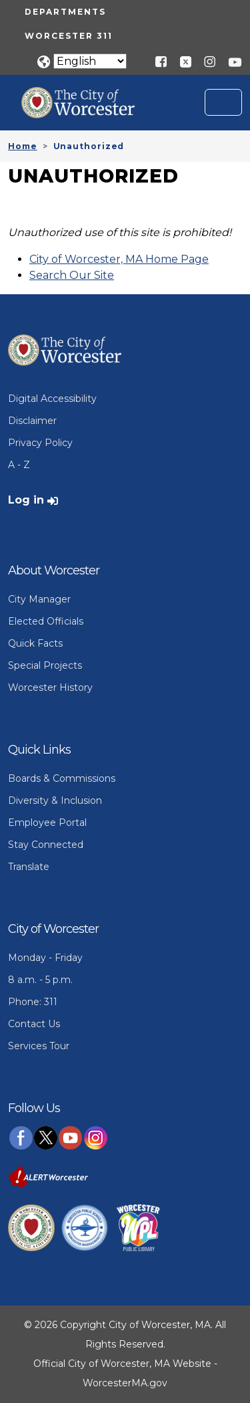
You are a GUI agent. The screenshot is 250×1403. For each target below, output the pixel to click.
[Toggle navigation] (223, 102)
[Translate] (90, 61)
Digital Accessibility (52, 399)
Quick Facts (35, 643)
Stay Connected (45, 845)
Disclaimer (32, 421)
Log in (26, 500)
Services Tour (38, 1046)
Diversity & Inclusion (55, 800)
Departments (65, 12)
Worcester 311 (69, 36)
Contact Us (34, 1024)
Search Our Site (71, 275)
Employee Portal (47, 823)
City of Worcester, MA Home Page (119, 259)
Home (22, 146)
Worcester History (50, 687)
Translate (28, 867)
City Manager (39, 599)
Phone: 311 (32, 1002)
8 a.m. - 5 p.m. (40, 980)
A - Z (19, 465)
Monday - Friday (45, 958)
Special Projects (45, 665)
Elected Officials (45, 621)
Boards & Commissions (61, 778)
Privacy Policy (40, 443)
